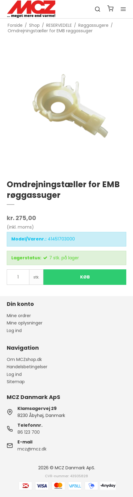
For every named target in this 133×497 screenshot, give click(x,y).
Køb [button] (85, 277)
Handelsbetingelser (27, 367)
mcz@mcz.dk (31, 449)
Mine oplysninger (24, 323)
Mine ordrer (19, 316)
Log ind (14, 330)
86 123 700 (28, 432)
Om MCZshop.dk (24, 359)
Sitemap (16, 382)
